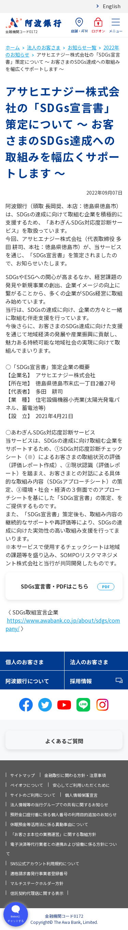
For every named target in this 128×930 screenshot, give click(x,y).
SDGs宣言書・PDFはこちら (54, 586)
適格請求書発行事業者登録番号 (39, 873)
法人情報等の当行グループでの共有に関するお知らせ (59, 804)
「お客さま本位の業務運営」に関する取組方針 (53, 834)
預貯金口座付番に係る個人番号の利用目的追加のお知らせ (63, 814)
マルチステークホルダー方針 (36, 883)
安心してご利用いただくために (81, 785)
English (111, 6)
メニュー (116, 25)
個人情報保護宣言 (81, 795)
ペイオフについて (26, 785)
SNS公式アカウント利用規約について (44, 863)
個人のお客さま (24, 662)
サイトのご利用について (32, 795)
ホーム (12, 47)
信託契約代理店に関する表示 (36, 893)
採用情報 (81, 681)
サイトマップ (22, 775)
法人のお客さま (43, 47)
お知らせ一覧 (82, 47)
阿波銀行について (27, 681)
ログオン (98, 25)
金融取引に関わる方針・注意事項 (75, 775)
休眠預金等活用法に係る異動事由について (49, 824)
